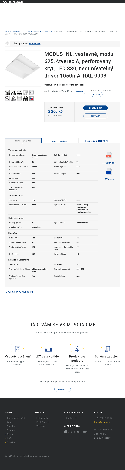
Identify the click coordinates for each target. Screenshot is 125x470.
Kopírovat (79, 92)
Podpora (69, 19)
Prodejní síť (95, 108)
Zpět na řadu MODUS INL (19, 292)
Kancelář (38, 31)
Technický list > (109, 158)
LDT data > (109, 174)
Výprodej (40, 426)
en (122, 5)
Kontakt (62, 389)
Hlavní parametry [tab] (23, 141)
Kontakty (15, 24)
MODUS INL (49, 31)
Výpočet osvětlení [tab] (60, 141)
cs (118, 5)
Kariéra (87, 19)
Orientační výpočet (12, 19)
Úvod (33, 19)
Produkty (49, 19)
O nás (102, 19)
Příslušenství (42, 422)
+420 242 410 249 (103, 418)
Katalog (16, 31)
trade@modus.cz (102, 422)
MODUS (8, 31)
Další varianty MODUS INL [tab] (97, 141)
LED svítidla (27, 31)
